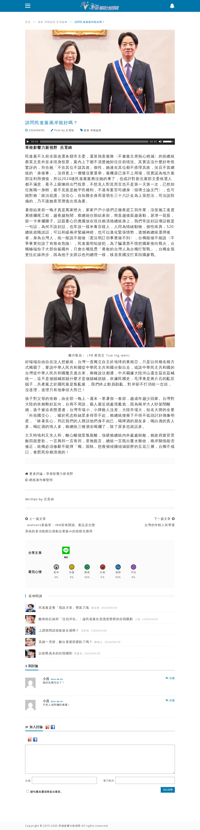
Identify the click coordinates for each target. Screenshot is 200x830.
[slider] (94, 142)
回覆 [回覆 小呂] (170, 678)
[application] (100, 141)
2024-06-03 (57, 679)
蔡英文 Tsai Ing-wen (110, 355)
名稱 (28, 780)
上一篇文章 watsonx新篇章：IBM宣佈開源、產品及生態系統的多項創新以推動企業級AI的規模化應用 (60, 525)
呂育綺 (70, 130)
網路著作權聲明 (41, 480)
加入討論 (34, 727)
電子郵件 (108, 780)
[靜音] (160, 141)
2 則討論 (31, 666)
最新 (40, 22)
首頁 (28, 22)
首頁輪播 (61, 22)
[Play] (28, 141)
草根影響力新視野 (59, 473)
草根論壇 (50, 22)
